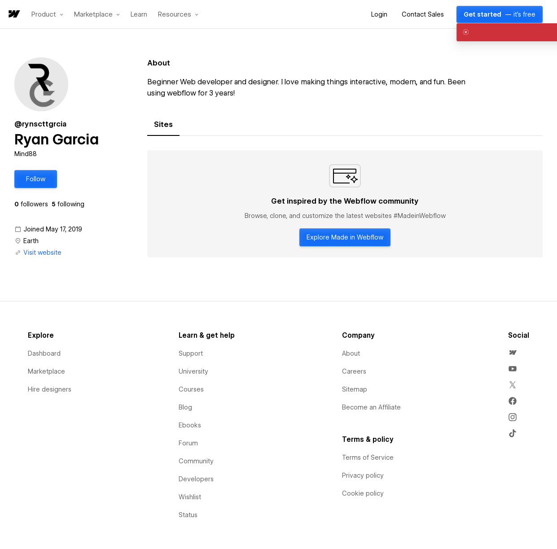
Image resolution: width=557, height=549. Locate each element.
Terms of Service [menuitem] (368, 457)
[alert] (478, 32)
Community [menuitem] (196, 461)
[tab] (163, 124)
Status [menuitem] (188, 514)
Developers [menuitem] (196, 479)
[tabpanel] (345, 204)
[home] (13, 14)
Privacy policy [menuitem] (363, 475)
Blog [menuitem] (185, 407)
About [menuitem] (351, 353)
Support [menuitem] (191, 353)
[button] (47, 14)
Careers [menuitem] (354, 371)
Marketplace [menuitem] (46, 371)
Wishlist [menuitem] (190, 497)
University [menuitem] (193, 371)
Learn (139, 14)
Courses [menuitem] (191, 389)
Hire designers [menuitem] (49, 389)
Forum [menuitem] (188, 443)
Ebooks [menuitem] (190, 425)
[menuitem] (512, 352)
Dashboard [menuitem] (44, 353)
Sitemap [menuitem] (354, 389)
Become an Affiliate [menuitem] (371, 407)
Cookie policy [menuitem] (363, 493)
